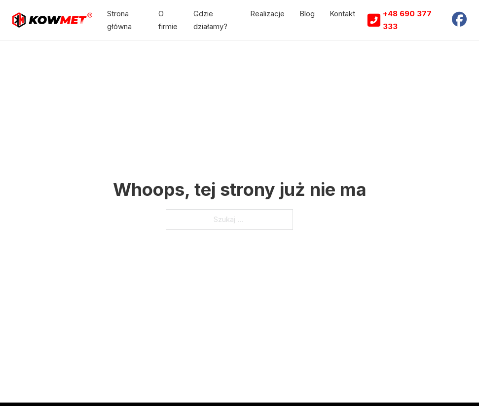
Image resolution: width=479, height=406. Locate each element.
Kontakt (342, 13)
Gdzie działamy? (210, 20)
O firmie (168, 20)
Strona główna (119, 20)
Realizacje (267, 13)
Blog (307, 13)
